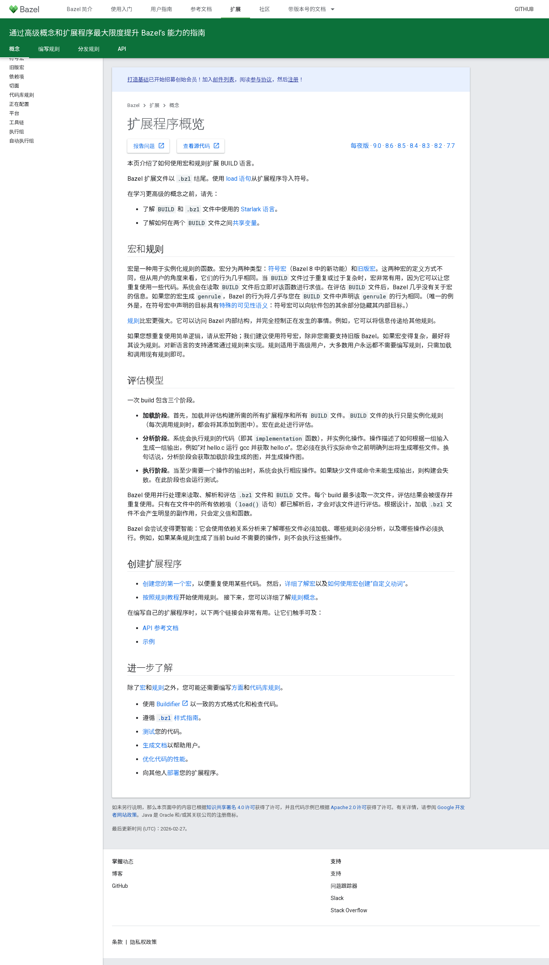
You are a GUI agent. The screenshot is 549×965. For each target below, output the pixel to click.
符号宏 (277, 268)
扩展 (154, 105)
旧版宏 (366, 268)
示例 (149, 641)
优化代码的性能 (164, 759)
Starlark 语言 (258, 209)
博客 (117, 874)
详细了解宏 (300, 583)
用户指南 (161, 9)
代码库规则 (265, 687)
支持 (336, 874)
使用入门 (121, 9)
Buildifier (168, 704)
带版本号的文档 (307, 9)
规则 (133, 320)
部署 (173, 773)
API (122, 49)
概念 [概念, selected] (14, 49)
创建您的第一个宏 (167, 583)
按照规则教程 (161, 597)
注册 (293, 79)
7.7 (451, 145)
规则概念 (303, 597)
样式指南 (177, 718)
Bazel (133, 105)
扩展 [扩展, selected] (235, 9)
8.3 (426, 145)
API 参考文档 (161, 628)
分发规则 (88, 49)
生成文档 (155, 745)
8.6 (389, 145)
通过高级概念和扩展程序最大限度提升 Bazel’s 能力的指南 (107, 32)
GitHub (524, 9)
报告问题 (149, 145)
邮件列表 (223, 79)
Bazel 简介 (80, 9)
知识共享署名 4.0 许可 (230, 807)
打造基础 (138, 79)
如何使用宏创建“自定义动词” (366, 583)
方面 (237, 687)
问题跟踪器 (344, 886)
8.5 (402, 145)
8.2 (438, 145)
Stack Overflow (349, 910)
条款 (117, 942)
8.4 (414, 145)
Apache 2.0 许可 (349, 807)
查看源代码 (201, 145)
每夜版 (360, 145)
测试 (149, 731)
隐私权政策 (143, 942)
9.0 (377, 145)
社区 (264, 9)
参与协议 (261, 79)
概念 (174, 105)
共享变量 (244, 223)
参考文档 (201, 9)
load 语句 (238, 178)
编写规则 (49, 49)
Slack (337, 898)
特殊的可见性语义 (243, 305)
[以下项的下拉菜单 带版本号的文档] (336, 9)
